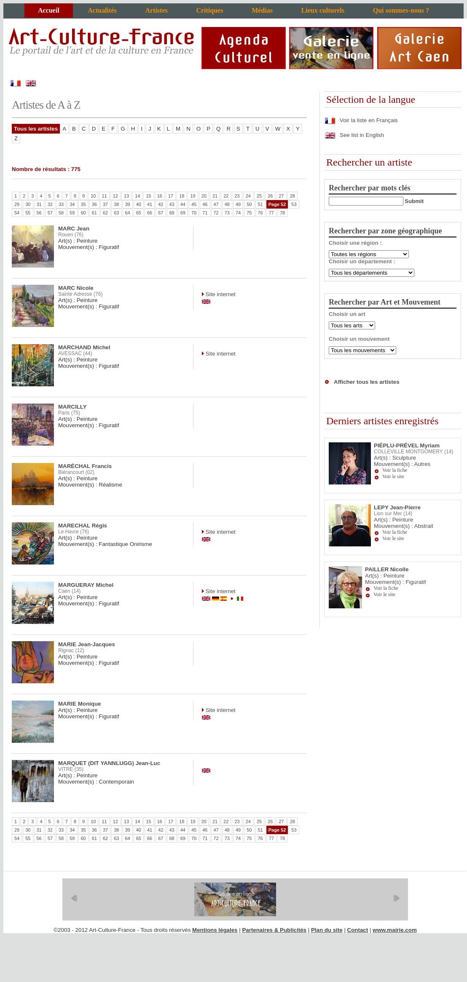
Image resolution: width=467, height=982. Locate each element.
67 (160, 212)
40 (138, 204)
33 (61, 204)
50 (249, 204)
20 (204, 195)
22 (225, 195)
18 (181, 195)
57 (50, 212)
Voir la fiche (394, 470)
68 (171, 212)
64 (127, 212)
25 (259, 195)
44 (182, 204)
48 (227, 204)
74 (238, 212)
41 (149, 204)
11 (104, 195)
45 (193, 204)
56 (39, 212)
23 (236, 195)
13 (126, 195)
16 (159, 195)
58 (61, 212)
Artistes (156, 10)
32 (50, 204)
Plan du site (327, 930)
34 (72, 204)
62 (105, 212)
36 (94, 204)
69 (182, 212)
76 (260, 212)
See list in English (354, 135)
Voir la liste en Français (361, 120)
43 (171, 204)
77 (271, 212)
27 (281, 195)
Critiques (209, 10)
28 (292, 195)
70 (193, 212)
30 (27, 204)
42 (160, 204)
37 (105, 204)
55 (27, 212)
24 (248, 195)
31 (39, 204)
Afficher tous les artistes (367, 382)
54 (16, 212)
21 (214, 195)
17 (170, 195)
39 (127, 204)
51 (260, 204)
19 (192, 195)
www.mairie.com (395, 930)
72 (216, 212)
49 (238, 204)
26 (270, 195)
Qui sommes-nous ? (401, 10)
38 (116, 204)
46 (204, 204)
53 (293, 204)
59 (72, 212)
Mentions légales (214, 930)
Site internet (220, 294)
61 (94, 212)
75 (249, 212)
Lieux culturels (322, 10)
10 (93, 195)
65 (138, 212)
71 (204, 212)
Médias (262, 10)
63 (116, 212)
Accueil (48, 10)
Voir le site (393, 476)
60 (83, 212)
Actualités (102, 10)
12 (115, 195)
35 (83, 204)
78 (282, 212)
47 (216, 204)
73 (227, 212)
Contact (357, 930)
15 (148, 195)
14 (137, 195)
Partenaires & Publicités (274, 930)
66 (149, 212)
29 (16, 204)
